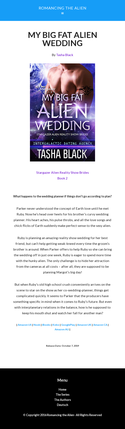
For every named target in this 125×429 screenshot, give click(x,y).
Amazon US (25, 324)
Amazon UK (84, 324)
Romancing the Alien (62, 8)
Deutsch (62, 405)
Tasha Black (64, 55)
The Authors (62, 400)
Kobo (56, 324)
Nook (37, 324)
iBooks (46, 324)
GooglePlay (68, 324)
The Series (62, 394)
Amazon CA (100, 324)
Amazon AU (62, 329)
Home (62, 389)
